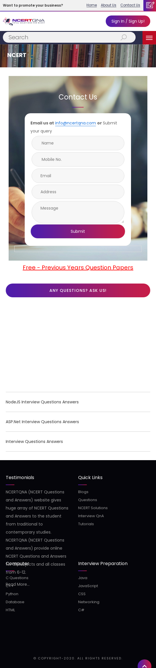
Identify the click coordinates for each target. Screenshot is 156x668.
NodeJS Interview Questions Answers (42, 402)
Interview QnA (91, 516)
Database (15, 602)
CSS (82, 594)
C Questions (17, 578)
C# (81, 610)
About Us (108, 5)
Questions (87, 500)
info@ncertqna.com (75, 123)
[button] (144, 500)
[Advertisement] (78, 346)
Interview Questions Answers (34, 441)
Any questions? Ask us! (78, 290)
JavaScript (88, 586)
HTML (10, 610)
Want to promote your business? (33, 5)
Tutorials (86, 524)
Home (91, 5)
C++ (10, 586)
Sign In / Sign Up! (128, 21)
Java (82, 578)
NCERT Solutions (93, 508)
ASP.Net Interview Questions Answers (42, 422)
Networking (88, 602)
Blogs (83, 492)
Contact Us (130, 5)
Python (12, 594)
